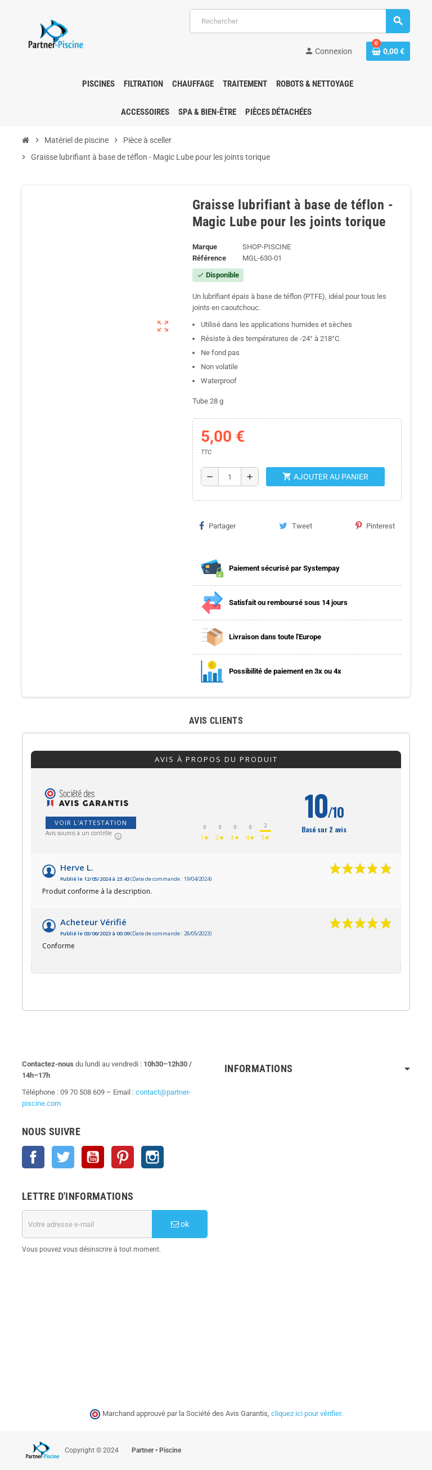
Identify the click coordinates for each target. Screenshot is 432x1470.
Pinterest (375, 525)
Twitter (63, 1157)
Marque (204, 247)
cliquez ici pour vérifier (306, 1413)
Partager (217, 525)
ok (180, 1224)
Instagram (152, 1157)
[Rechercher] (300, 21)
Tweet (295, 525)
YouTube (93, 1157)
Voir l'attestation (91, 822)
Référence (209, 258)
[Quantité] (229, 477)
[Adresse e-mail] (87, 1224)
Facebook (33, 1157)
